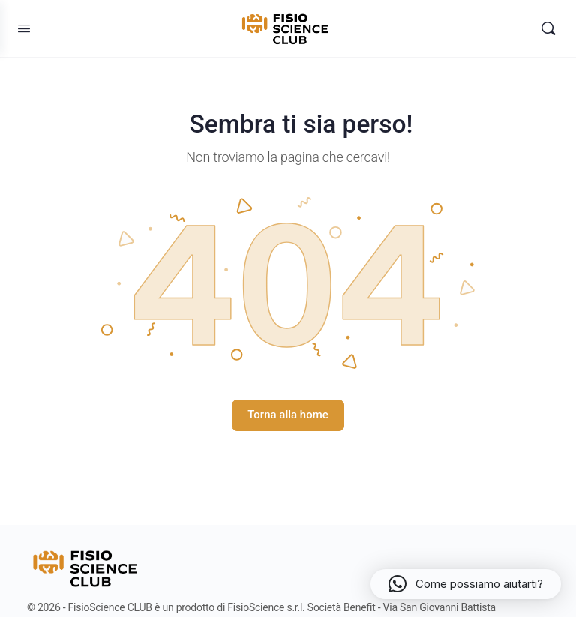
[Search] (548, 28)
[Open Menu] (24, 28)
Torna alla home (288, 414)
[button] (465, 584)
